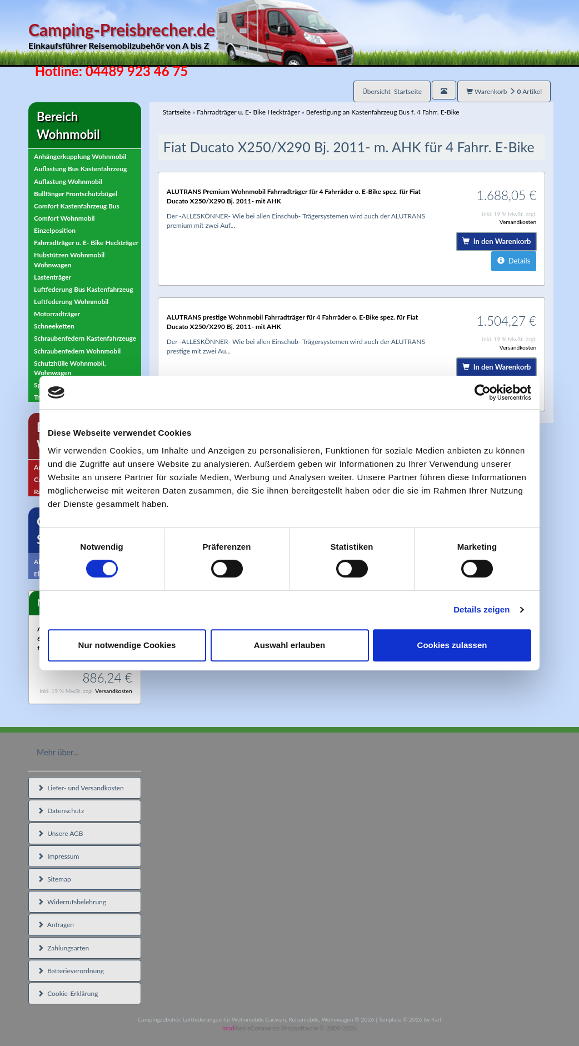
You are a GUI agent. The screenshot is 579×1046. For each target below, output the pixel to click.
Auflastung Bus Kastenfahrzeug (80, 169)
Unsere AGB (60, 833)
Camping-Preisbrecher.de (191, 35)
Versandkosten (113, 691)
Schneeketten (54, 326)
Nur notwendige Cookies (127, 645)
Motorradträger (57, 314)
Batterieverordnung (70, 971)
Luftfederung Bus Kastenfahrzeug (83, 289)
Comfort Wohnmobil (64, 218)
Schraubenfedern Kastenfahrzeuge (85, 338)
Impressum (58, 856)
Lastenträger (52, 277)
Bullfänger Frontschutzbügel (75, 194)
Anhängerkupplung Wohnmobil (80, 156)
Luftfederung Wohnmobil (71, 301)
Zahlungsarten (63, 948)
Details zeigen (481, 609)
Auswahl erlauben (289, 645)
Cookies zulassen (452, 645)
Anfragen (55, 924)
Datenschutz (60, 810)
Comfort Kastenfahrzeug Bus (76, 206)
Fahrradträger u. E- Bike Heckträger (86, 242)
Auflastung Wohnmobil (68, 181)
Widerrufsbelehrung (71, 902)
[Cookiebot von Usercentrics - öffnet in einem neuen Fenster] (482, 392)
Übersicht (392, 91)
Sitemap (54, 879)
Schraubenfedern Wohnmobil (77, 351)
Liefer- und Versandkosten (80, 788)
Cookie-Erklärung (67, 993)
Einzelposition (55, 230)
